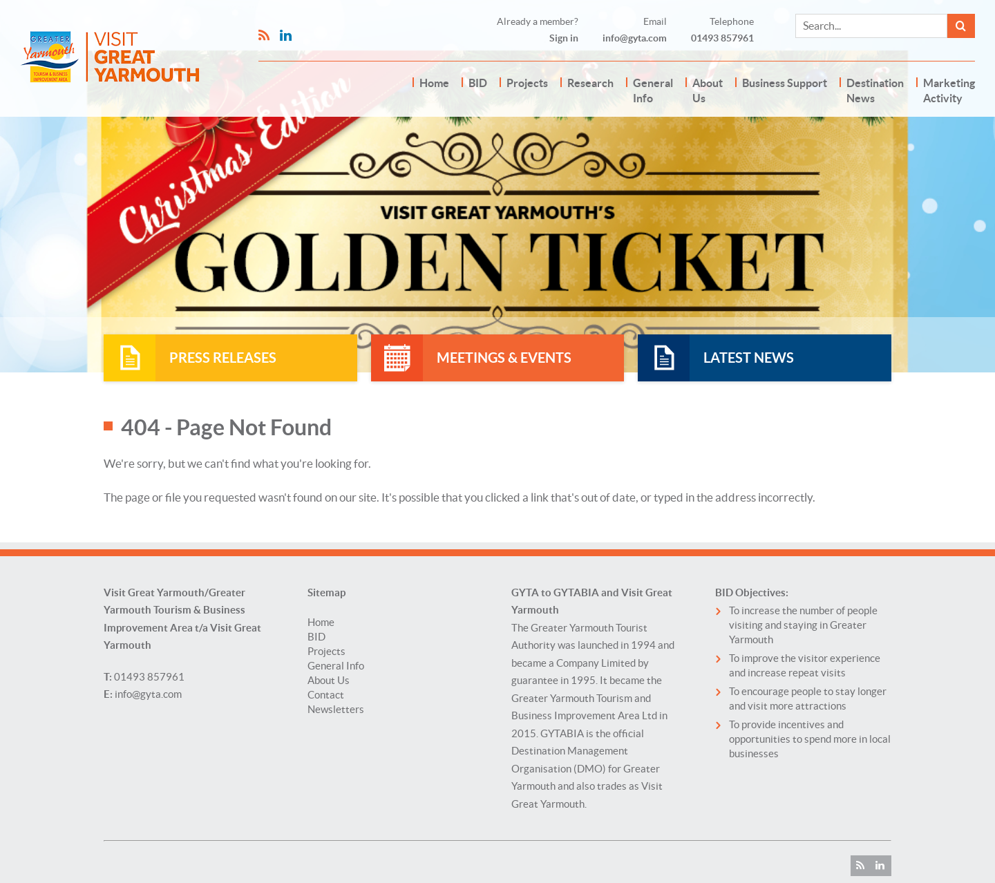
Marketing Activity (949, 90)
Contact (325, 695)
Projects (527, 83)
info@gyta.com (635, 38)
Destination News (875, 90)
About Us (707, 90)
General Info (653, 90)
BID (477, 83)
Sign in (563, 38)
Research (590, 83)
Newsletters (335, 709)
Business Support (784, 83)
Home (434, 83)
